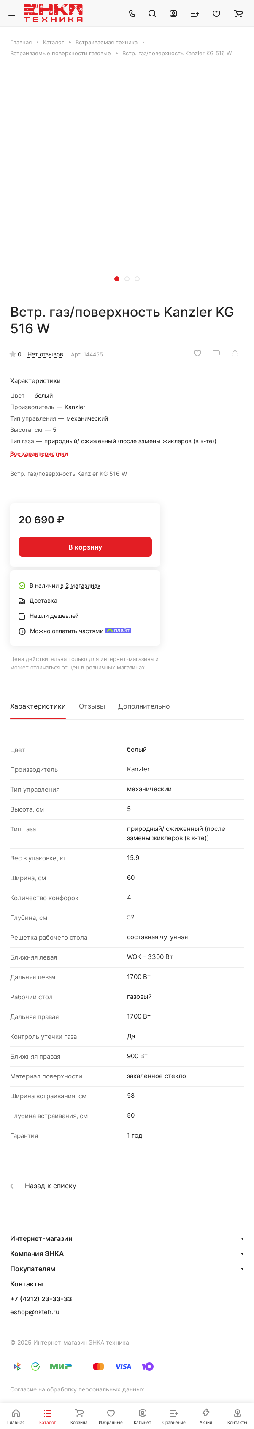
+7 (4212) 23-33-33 (41, 1299)
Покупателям (32, 1269)
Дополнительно (144, 706)
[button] (116, 278)
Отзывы (92, 706)
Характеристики (38, 706)
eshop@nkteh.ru (34, 1312)
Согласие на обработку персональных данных (77, 1389)
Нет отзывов (45, 354)
